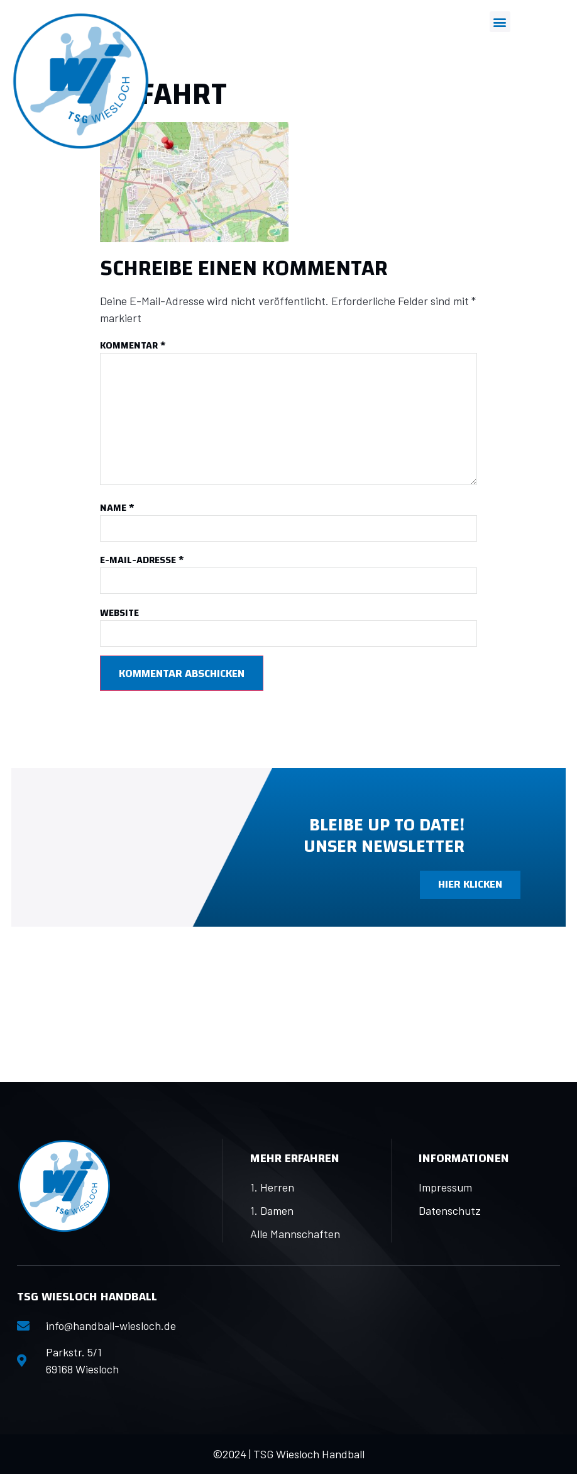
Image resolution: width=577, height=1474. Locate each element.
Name (117, 508)
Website (119, 613)
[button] (500, 21)
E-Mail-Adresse (142, 560)
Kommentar (133, 345)
